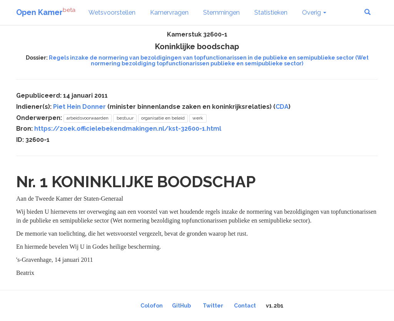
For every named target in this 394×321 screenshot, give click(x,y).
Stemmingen (221, 12)
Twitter (213, 306)
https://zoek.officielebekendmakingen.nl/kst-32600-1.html (127, 128)
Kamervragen (169, 12)
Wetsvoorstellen (111, 12)
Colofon (151, 306)
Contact (245, 306)
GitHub (181, 306)
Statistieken (270, 12)
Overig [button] (314, 12)
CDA (282, 106)
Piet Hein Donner (79, 106)
